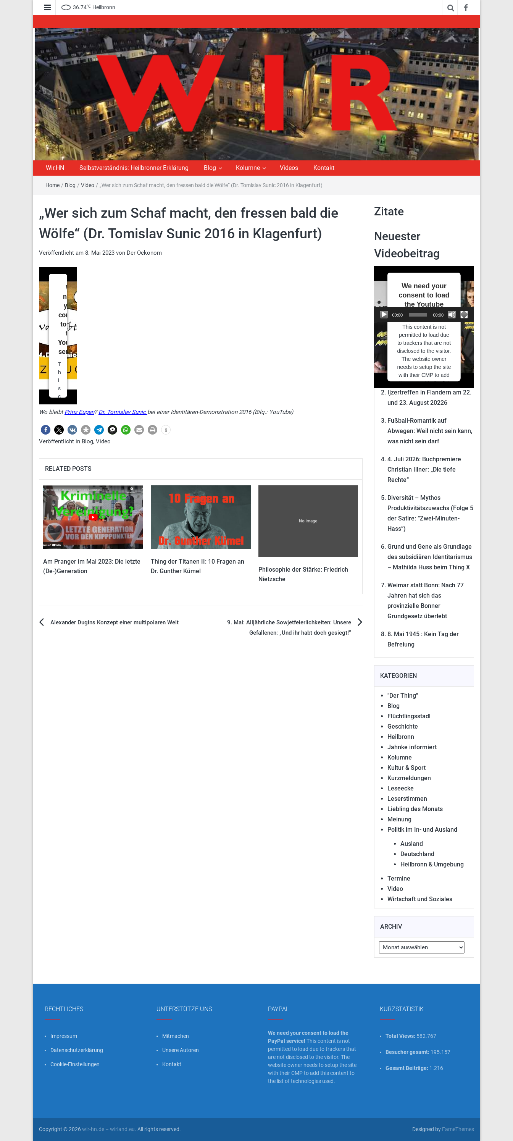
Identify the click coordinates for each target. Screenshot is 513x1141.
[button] (45, 430)
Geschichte (402, 726)
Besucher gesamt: (408, 1052)
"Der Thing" (402, 695)
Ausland (411, 843)
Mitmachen (175, 1036)
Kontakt (323, 167)
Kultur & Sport (406, 767)
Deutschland (417, 854)
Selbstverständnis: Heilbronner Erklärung (134, 167)
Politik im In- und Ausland (422, 829)
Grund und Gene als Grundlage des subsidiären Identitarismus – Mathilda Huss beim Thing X (429, 557)
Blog (210, 167)
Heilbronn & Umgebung (432, 864)
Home (52, 185)
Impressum (63, 1036)
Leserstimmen (407, 798)
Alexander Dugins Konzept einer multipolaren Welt (114, 622)
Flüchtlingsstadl (409, 716)
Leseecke (400, 788)
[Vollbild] (464, 314)
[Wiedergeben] (384, 314)
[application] (424, 294)
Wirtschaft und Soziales (419, 899)
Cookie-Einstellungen (75, 1064)
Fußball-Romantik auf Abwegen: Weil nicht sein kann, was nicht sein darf (430, 431)
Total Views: (401, 1036)
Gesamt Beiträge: (407, 1068)
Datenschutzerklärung (76, 1050)
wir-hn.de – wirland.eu (108, 1129)
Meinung (399, 819)
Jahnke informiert (412, 747)
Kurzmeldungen (409, 778)
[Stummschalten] (452, 314)
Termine (398, 878)
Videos (289, 167)
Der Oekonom (144, 252)
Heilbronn (400, 736)
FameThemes (458, 1129)
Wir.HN (55, 167)
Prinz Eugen (79, 412)
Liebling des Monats (415, 809)
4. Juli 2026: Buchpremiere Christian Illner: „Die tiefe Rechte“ (424, 469)
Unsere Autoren (180, 1050)
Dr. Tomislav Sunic (122, 412)
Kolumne (248, 167)
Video (87, 185)
